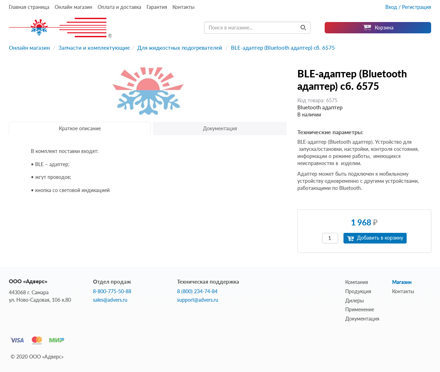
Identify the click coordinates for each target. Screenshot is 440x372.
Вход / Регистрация (408, 7)
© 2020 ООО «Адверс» (37, 357)
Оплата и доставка (119, 7)
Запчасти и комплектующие (94, 47)
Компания (356, 282)
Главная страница (29, 7)
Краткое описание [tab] (80, 128)
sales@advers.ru (110, 299)
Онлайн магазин (73, 7)
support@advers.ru (197, 299)
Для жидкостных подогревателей (179, 47)
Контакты (183, 7)
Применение (359, 309)
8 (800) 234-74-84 (197, 291)
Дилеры (354, 300)
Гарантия (157, 7)
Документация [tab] (220, 128)
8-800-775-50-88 (112, 291)
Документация (362, 319)
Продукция (358, 291)
